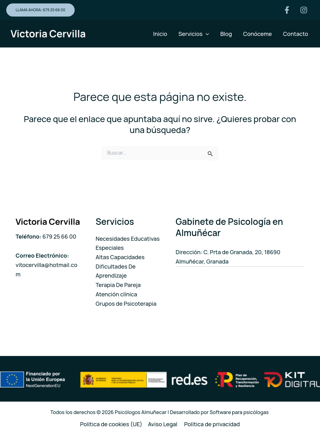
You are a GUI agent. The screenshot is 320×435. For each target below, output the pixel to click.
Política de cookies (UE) (111, 424)
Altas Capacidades (120, 257)
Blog (226, 33)
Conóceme (257, 33)
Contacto (295, 33)
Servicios (193, 33)
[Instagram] (304, 10)
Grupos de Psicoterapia (126, 303)
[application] (205, 33)
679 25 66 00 (59, 236)
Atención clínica (116, 294)
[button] (40, 10)
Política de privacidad (212, 424)
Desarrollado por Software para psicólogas (220, 412)
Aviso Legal (163, 424)
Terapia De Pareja (118, 285)
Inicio (160, 33)
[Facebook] (287, 10)
